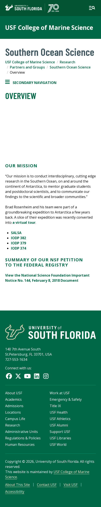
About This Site (17, 484)
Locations (13, 412)
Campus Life (15, 418)
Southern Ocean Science (70, 67)
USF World (58, 444)
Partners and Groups (27, 67)
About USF (13, 393)
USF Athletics (60, 418)
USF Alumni (59, 425)
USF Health (58, 412)
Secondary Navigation (31, 82)
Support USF (60, 431)
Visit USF (71, 484)
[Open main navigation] (92, 8)
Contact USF (47, 484)
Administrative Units (21, 431)
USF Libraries (60, 438)
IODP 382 (18, 238)
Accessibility (14, 491)
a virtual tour (23, 222)
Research (67, 62)
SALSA (16, 232)
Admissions (14, 405)
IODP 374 (18, 248)
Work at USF (60, 393)
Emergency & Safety (66, 399)
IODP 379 (18, 243)
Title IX (55, 405)
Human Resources (20, 444)
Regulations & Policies (23, 438)
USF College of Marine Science (49, 27)
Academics (13, 399)
